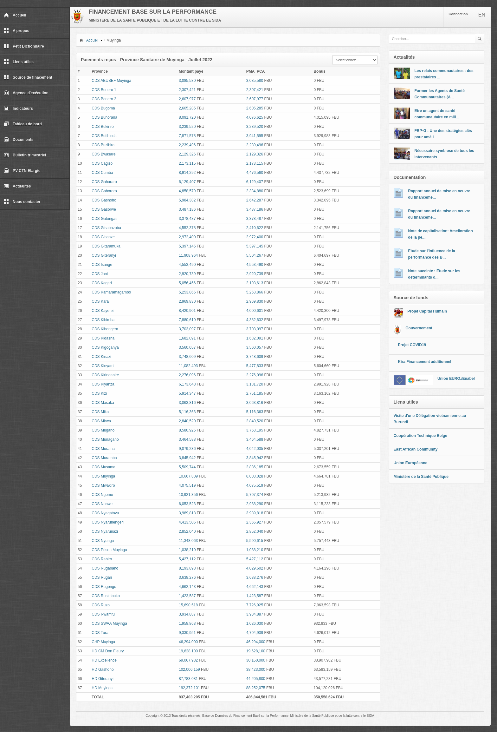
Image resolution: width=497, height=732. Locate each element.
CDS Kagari (102, 283)
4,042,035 (254, 448)
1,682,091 (187, 338)
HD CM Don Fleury (108, 651)
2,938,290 (254, 504)
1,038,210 (187, 550)
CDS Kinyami (103, 366)
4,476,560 (254, 172)
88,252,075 (255, 688)
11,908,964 (188, 255)
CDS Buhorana (104, 117)
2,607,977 (187, 99)
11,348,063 (188, 540)
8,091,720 (187, 117)
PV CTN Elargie (22, 170)
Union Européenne (411, 463)
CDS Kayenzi (103, 310)
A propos (16, 30)
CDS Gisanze (103, 237)
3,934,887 (187, 614)
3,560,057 (187, 347)
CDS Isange (102, 264)
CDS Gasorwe (104, 209)
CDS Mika (100, 412)
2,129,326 (187, 154)
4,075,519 (187, 485)
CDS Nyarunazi (105, 531)
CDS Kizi (99, 393)
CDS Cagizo (102, 163)
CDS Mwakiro (103, 485)
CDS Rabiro (102, 559)
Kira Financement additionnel (424, 361)
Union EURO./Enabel (456, 378)
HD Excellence (104, 660)
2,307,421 (187, 90)
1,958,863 (187, 623)
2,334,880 (254, 191)
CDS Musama (103, 467)
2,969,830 (187, 301)
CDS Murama (103, 448)
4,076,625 (254, 117)
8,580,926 (187, 430)
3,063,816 (187, 402)
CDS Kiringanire (105, 375)
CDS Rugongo (104, 586)
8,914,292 (187, 172)
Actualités (17, 186)
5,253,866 (187, 292)
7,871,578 (187, 136)
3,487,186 (187, 209)
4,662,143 (187, 586)
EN (481, 14)
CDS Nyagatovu (105, 513)
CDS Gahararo (104, 182)
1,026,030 (254, 623)
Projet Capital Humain (427, 311)
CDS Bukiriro (102, 126)
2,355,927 (254, 522)
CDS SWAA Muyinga (109, 623)
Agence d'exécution (26, 93)
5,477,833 (254, 366)
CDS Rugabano (105, 568)
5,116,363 (187, 412)
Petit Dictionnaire (24, 46)
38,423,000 (255, 669)
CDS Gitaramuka (106, 246)
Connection (458, 14)
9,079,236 (187, 448)
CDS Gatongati (104, 218)
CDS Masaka (103, 402)
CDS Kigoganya (105, 347)
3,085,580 (187, 80)
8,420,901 (187, 310)
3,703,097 (187, 329)
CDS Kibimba (103, 320)
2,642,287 (254, 200)
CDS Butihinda (104, 136)
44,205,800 (255, 678)
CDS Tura (100, 632)
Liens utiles (19, 61)
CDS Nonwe (102, 504)
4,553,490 (187, 264)
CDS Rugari (102, 577)
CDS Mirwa (101, 421)
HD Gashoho (102, 669)
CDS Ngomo (102, 494)
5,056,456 (187, 283)
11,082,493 (188, 366)
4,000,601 (254, 310)
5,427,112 (187, 559)
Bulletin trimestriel (25, 155)
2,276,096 (187, 375)
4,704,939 (254, 632)
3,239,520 (187, 126)
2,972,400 (187, 237)
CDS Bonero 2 (104, 99)
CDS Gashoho (104, 200)
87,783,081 (188, 678)
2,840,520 (187, 421)
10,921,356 (188, 494)
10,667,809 (188, 476)
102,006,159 (189, 669)
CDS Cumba (102, 172)
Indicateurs (18, 108)
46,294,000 (188, 642)
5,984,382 (187, 200)
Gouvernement (418, 328)
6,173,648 (187, 384)
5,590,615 (254, 540)
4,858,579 (187, 191)
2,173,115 (187, 163)
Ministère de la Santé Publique (421, 476)
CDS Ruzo (101, 605)
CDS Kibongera (105, 329)
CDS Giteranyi (104, 255)
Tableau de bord (23, 124)
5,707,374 (254, 494)
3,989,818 (187, 513)
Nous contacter (22, 201)
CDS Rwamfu (103, 614)
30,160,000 (255, 660)
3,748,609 (187, 356)
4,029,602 (254, 568)
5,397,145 (187, 246)
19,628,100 (188, 651)
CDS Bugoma (103, 108)
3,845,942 (187, 458)
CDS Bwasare (103, 154)
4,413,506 (187, 522)
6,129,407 (187, 182)
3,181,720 (254, 384)
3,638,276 (187, 577)
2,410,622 (254, 228)
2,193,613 (254, 283)
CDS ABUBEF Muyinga (111, 80)
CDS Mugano (103, 430)
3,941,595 (254, 136)
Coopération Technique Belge (420, 435)
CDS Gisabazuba (106, 228)
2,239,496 (187, 145)
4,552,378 (187, 228)
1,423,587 (187, 596)
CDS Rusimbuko (106, 596)
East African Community (416, 449)
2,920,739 (187, 274)
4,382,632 (254, 320)
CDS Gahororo (104, 191)
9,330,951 (187, 632)
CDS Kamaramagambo (111, 292)
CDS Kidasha (103, 338)
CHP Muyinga (103, 642)
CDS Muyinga (103, 476)
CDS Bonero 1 (104, 90)
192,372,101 (189, 688)
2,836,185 (254, 467)
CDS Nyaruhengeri (108, 522)
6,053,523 (187, 504)
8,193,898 (187, 568)
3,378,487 (187, 218)
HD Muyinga (102, 688)
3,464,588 (187, 439)
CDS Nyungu (103, 540)
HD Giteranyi (102, 678)
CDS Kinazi (101, 356)
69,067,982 (188, 660)
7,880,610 (187, 320)
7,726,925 (254, 605)
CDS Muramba (104, 458)
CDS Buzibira (103, 145)
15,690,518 (188, 605)
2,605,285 (187, 108)
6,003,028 (254, 476)
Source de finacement (28, 77)
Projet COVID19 (412, 345)
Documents (18, 139)
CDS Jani (100, 274)
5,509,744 (187, 467)
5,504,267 (254, 255)
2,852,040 (187, 531)
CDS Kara (100, 301)
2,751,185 (254, 393)
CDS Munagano (105, 439)
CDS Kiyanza (103, 384)
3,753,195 (254, 430)
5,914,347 (187, 393)
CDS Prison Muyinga (109, 550)
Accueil (15, 15)
